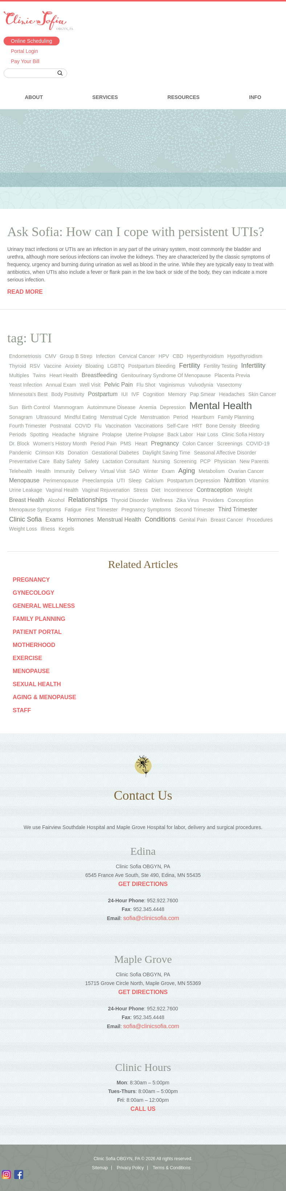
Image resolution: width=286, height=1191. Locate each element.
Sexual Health (37, 684)
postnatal (60, 426)
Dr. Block (19, 443)
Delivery (87, 471)
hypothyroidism (244, 356)
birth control (36, 407)
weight (244, 490)
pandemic (20, 453)
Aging (186, 470)
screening (184, 461)
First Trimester (101, 509)
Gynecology (33, 593)
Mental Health (220, 405)
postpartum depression (193, 480)
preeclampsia (97, 480)
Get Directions (143, 884)
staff (22, 710)
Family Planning (39, 619)
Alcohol (56, 500)
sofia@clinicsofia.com (151, 918)
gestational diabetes (115, 453)
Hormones (80, 519)
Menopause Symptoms (35, 509)
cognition (153, 394)
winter (150, 471)
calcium (154, 480)
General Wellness (44, 606)
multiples (19, 375)
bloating (94, 366)
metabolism (212, 471)
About (34, 97)
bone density (221, 426)
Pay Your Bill (25, 61)
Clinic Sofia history (243, 434)
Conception (240, 500)
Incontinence (178, 490)
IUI (124, 394)
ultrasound (48, 417)
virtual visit (113, 471)
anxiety (73, 366)
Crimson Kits (49, 453)
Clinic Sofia (25, 519)
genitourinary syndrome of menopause (166, 375)
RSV (35, 366)
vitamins (258, 480)
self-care (177, 426)
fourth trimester (27, 426)
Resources (183, 97)
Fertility (189, 365)
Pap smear (202, 394)
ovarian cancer (246, 471)
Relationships (87, 499)
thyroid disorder (129, 500)
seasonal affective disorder (225, 453)
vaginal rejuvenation (106, 490)
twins (39, 375)
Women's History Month (60, 443)
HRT (197, 426)
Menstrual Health (119, 519)
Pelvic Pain (118, 385)
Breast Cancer (227, 520)
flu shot (145, 385)
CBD (178, 356)
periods (17, 434)
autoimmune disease (111, 407)
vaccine (52, 366)
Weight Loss (23, 529)
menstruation (154, 417)
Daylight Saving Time (167, 453)
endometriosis (25, 356)
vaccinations (149, 426)
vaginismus (172, 385)
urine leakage (25, 490)
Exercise (27, 658)
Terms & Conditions (172, 1167)
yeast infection (25, 385)
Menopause (24, 480)
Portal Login (24, 51)
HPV (164, 356)
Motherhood (34, 645)
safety (92, 461)
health (43, 471)
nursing (161, 461)
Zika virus (187, 500)
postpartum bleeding (151, 366)
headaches (232, 394)
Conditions (160, 519)
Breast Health (26, 500)
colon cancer (197, 443)
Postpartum (103, 394)
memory (177, 394)
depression (173, 407)
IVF (135, 394)
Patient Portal (37, 632)
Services (105, 97)
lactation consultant (125, 461)
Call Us (142, 1109)
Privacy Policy (130, 1167)
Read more (25, 292)
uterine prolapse (145, 434)
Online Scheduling (31, 41)
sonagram (21, 417)
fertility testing (220, 366)
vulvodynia (200, 385)
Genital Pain (193, 520)
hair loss (207, 434)
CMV (50, 356)
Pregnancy (31, 580)
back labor (180, 434)
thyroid (17, 366)
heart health (63, 375)
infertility (253, 365)
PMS (125, 443)
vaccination (118, 426)
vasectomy (229, 385)
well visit (90, 385)
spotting (39, 434)
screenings (229, 443)
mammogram (68, 407)
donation (78, 453)
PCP (205, 461)
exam (168, 471)
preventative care (29, 461)
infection (105, 356)
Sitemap (100, 1167)
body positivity (67, 394)
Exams (54, 519)
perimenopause (61, 480)
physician (225, 461)
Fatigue (73, 509)
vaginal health (62, 490)
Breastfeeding (100, 375)
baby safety (67, 461)
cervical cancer (137, 356)
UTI (121, 480)
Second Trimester (194, 509)
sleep (135, 480)
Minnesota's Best (28, 394)
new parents (254, 461)
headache (63, 434)
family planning (236, 417)
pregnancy (165, 443)
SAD (134, 471)
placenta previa (232, 375)
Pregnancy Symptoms (146, 509)
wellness (162, 500)
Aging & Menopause (44, 697)
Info (255, 97)
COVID (83, 426)
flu (97, 426)
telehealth (20, 471)
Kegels (66, 529)
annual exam (61, 385)
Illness (48, 529)
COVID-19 (258, 443)
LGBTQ (115, 366)
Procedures (260, 520)
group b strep (76, 356)
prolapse (112, 434)
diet (155, 490)
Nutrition (235, 480)
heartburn (203, 417)
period (180, 417)
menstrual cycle (118, 417)
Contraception (214, 490)
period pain (103, 443)
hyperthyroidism (205, 356)
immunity (64, 471)
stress (140, 490)
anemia (147, 407)
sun (13, 407)
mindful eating (80, 417)
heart (141, 443)
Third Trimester (237, 509)
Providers (213, 500)
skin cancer (262, 394)
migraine (89, 434)
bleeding (250, 426)
